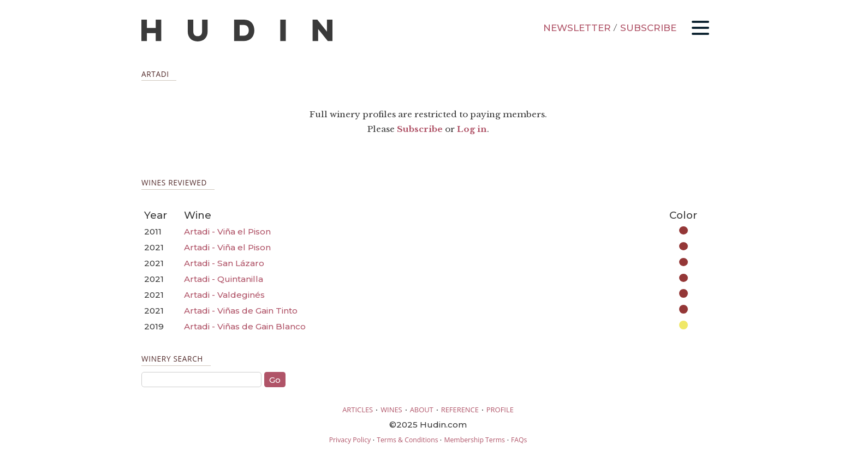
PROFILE (500, 409)
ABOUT (421, 409)
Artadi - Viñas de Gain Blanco (245, 326)
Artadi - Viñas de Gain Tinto (241, 310)
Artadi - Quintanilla (223, 279)
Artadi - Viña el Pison (227, 231)
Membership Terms (474, 439)
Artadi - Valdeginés (224, 295)
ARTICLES (357, 409)
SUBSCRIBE (648, 27)
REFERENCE (460, 409)
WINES (391, 409)
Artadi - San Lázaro (224, 263)
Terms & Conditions (407, 439)
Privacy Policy (350, 439)
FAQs (519, 439)
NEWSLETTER (577, 27)
